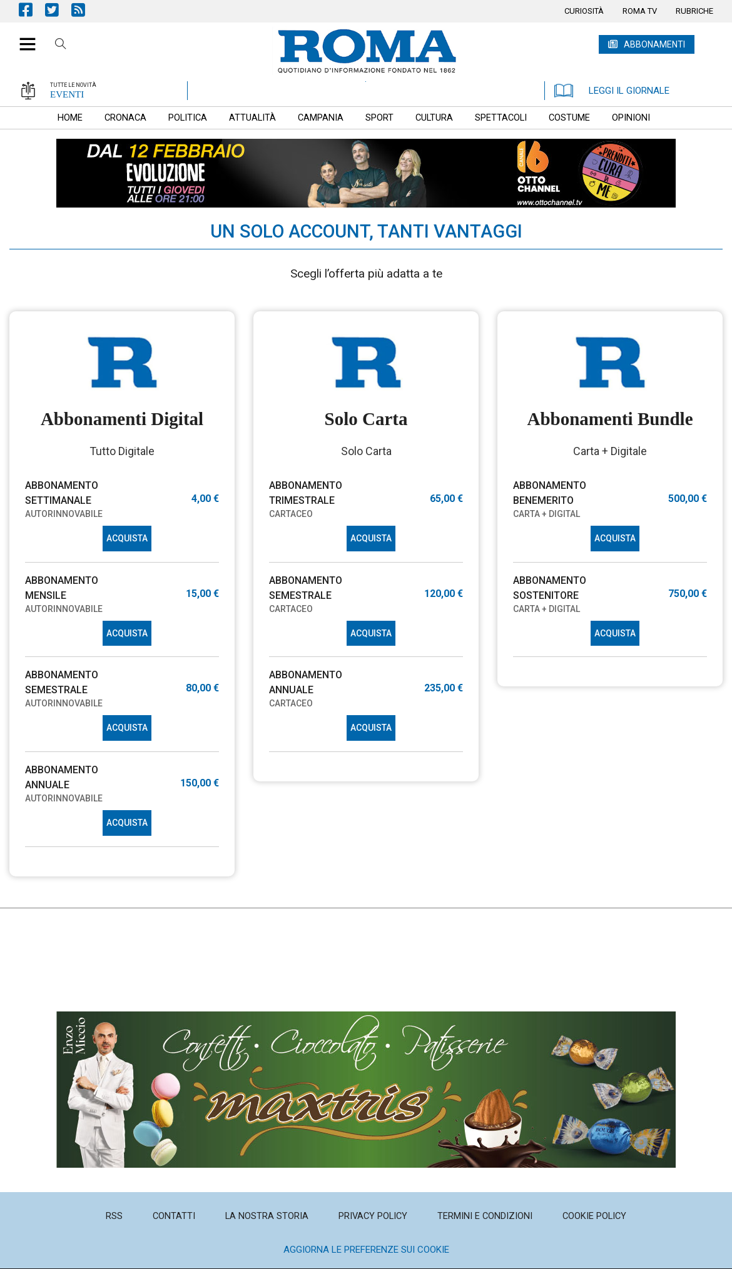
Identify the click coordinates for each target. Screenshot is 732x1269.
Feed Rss (84, 10)
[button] (22, 38)
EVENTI (67, 94)
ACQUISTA (127, 538)
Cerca (60, 45)
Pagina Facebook (32, 10)
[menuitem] (584, 11)
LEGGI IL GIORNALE (611, 90)
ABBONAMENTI (654, 44)
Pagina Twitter (58, 10)
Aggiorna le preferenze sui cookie (366, 1249)
